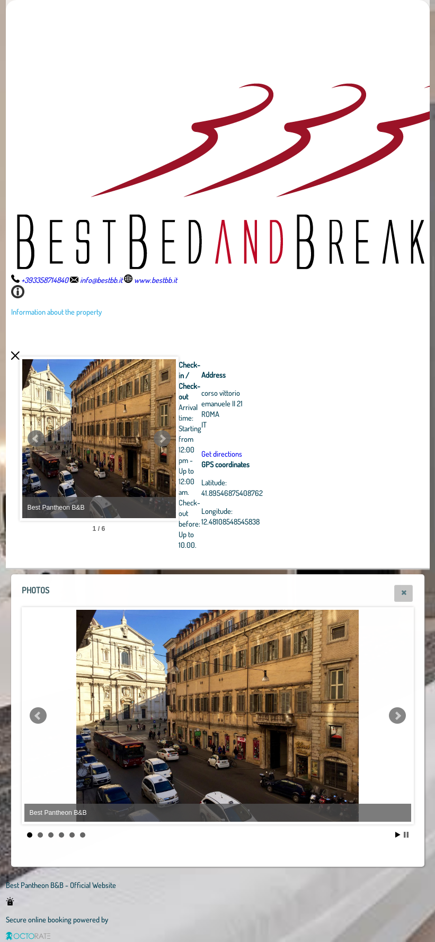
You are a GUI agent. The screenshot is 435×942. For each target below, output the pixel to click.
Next (220, 438)
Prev (36, 438)
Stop (406, 835)
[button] (403, 593)
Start (398, 835)
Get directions (280, 453)
